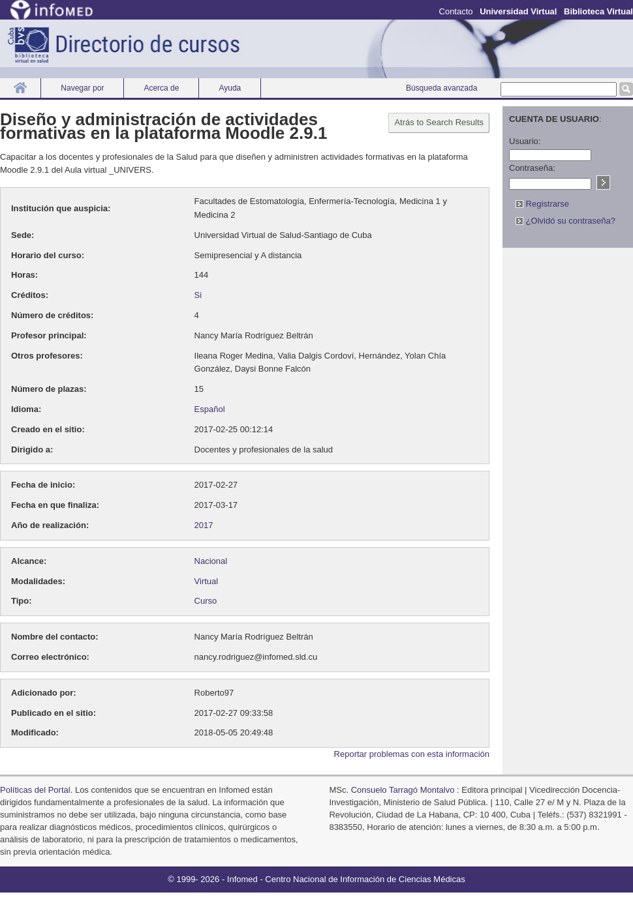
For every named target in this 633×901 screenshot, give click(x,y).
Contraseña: (532, 168)
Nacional (211, 561)
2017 (203, 525)
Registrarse (542, 204)
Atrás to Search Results (439, 122)
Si (198, 295)
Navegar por (82, 88)
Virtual (206, 581)
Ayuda (230, 88)
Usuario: (524, 141)
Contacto (456, 11)
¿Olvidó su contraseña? (565, 221)
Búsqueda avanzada (441, 88)
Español (209, 409)
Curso (205, 601)
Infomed (242, 879)
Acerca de (161, 88)
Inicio (20, 87)
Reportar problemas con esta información (411, 754)
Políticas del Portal (35, 790)
